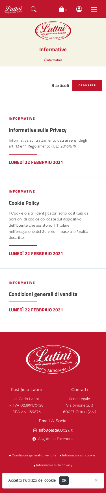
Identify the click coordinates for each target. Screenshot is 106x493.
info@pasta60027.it (56, 430)
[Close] (96, 480)
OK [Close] (64, 480)
